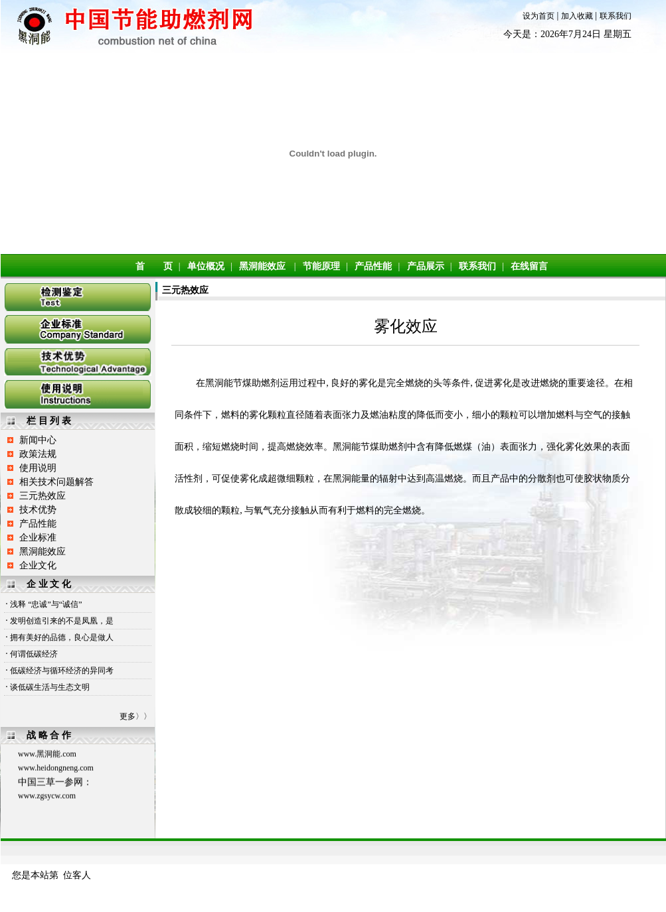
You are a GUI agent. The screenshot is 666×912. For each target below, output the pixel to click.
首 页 (154, 266)
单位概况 (205, 266)
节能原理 (321, 266)
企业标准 (37, 538)
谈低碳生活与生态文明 (50, 687)
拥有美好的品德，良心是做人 (62, 637)
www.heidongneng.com (56, 769)
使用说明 (37, 468)
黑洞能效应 (262, 266)
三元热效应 (42, 496)
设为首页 (538, 16)
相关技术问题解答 (56, 482)
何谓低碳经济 (34, 654)
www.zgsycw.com (47, 797)
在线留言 (529, 266)
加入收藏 (577, 16)
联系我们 (615, 16)
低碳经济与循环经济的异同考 (62, 670)
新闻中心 (37, 440)
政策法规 (37, 454)
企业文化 (37, 565)
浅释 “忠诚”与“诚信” (46, 604)
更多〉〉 (135, 716)
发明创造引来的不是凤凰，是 (62, 620)
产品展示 (425, 266)
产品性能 (373, 266)
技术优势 (37, 510)
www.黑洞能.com (47, 755)
